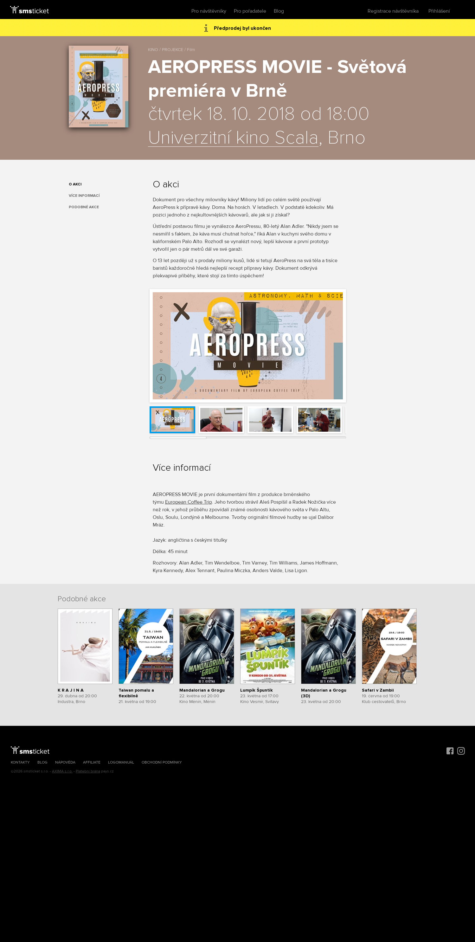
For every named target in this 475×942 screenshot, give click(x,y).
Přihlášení (439, 11)
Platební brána (88, 771)
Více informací (84, 195)
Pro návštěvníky (208, 11)
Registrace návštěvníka (393, 11)
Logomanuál (121, 762)
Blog (279, 11)
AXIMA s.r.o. (62, 771)
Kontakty (20, 762)
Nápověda (65, 762)
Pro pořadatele (250, 11)
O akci (75, 184)
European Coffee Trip (188, 502)
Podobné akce (84, 207)
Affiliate (91, 762)
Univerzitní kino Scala (233, 138)
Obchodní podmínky (162, 762)
